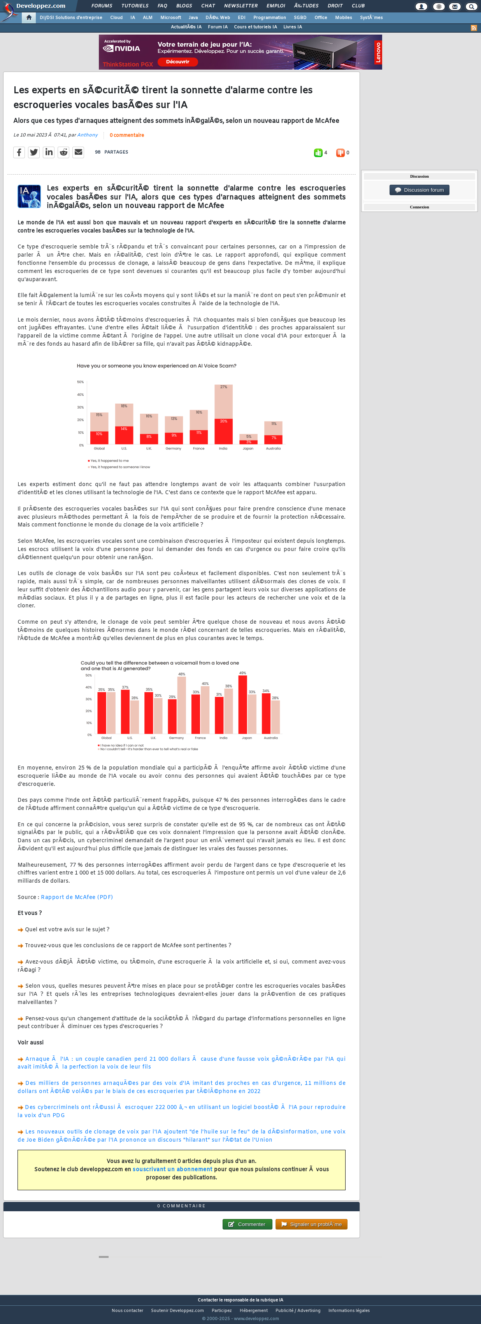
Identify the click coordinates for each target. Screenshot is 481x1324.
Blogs (184, 6)
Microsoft (170, 18)
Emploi (276, 6)
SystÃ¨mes (371, 18)
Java (193, 18)
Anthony (87, 140)
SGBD (300, 18)
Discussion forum (419, 190)
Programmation (269, 18)
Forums (102, 6)
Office (320, 18)
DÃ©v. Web (217, 18)
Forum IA (218, 27)
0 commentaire (127, 140)
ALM (148, 18)
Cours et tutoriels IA (255, 27)
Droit (335, 6)
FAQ (162, 6)
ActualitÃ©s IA (186, 27)
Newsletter (240, 6)
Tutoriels (135, 6)
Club (358, 6)
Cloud (116, 18)
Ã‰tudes (306, 6)
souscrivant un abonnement (172, 1174)
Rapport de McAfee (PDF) (77, 902)
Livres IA (292, 27)
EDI (242, 18)
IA (132, 18)
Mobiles (343, 18)
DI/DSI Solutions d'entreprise (71, 18)
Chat (208, 6)
